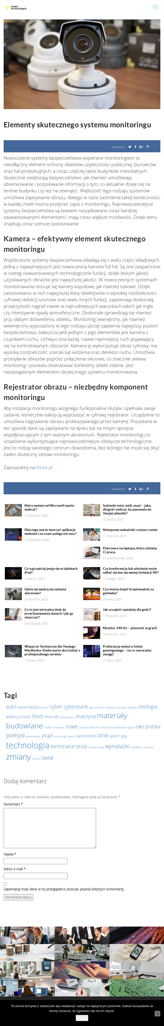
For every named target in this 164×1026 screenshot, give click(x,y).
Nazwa (10, 854)
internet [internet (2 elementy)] (51, 716)
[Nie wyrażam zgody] (157, 1014)
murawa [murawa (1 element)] (59, 727)
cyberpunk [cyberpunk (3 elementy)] (76, 706)
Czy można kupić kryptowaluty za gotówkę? (128, 591)
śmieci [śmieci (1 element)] (36, 759)
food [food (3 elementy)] (37, 716)
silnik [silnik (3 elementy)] (102, 735)
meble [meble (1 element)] (48, 727)
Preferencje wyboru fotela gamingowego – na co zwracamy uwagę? (127, 650)
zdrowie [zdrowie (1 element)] (148, 747)
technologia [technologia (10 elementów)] (27, 745)
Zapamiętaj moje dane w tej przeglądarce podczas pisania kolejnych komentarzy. (64, 889)
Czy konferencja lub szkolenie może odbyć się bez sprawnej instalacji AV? (131, 570)
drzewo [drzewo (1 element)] (122, 707)
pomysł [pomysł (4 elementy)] (15, 735)
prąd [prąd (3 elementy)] (47, 735)
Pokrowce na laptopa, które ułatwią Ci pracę (130, 550)
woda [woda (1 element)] (100, 747)
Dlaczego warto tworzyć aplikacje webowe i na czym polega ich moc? (51, 532)
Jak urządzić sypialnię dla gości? (127, 609)
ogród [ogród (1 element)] (131, 727)
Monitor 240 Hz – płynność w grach (130, 628)
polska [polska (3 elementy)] (153, 726)
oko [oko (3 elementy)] (140, 726)
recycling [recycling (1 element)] (60, 736)
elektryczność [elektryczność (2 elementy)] (18, 716)
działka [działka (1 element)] (132, 707)
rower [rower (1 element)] (71, 736)
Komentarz (13, 804)
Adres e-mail (14, 869)
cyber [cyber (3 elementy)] (55, 706)
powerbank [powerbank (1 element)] (33, 736)
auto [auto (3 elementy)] (11, 706)
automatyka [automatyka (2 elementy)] (28, 707)
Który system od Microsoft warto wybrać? (49, 507)
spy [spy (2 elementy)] (124, 736)
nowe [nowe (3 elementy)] (72, 726)
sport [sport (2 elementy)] (114, 736)
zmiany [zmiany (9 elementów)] (18, 756)
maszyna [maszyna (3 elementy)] (86, 716)
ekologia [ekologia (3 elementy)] (148, 706)
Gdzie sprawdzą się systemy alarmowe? (45, 591)
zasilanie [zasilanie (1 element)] (136, 747)
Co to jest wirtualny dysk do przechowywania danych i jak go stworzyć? (49, 613)
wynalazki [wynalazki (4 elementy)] (117, 746)
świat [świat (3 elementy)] (48, 757)
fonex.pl (44, 467)
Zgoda (82, 1018)
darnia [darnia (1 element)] (93, 707)
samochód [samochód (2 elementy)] (86, 736)
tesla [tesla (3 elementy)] (81, 746)
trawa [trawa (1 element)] (92, 747)
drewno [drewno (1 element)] (111, 707)
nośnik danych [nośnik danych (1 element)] (88, 727)
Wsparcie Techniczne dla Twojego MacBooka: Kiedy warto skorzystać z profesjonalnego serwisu (52, 650)
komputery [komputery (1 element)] (67, 717)
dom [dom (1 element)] (101, 707)
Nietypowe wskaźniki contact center (130, 530)
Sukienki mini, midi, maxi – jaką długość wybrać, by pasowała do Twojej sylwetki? (127, 509)
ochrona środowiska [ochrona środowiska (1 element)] (112, 727)
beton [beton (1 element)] (44, 707)
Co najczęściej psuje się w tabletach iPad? (51, 570)
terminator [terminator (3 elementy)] (62, 746)
